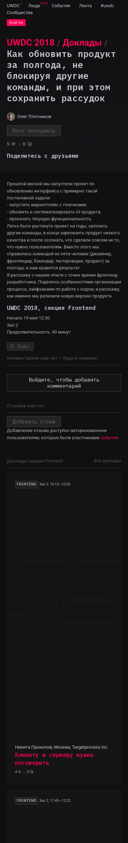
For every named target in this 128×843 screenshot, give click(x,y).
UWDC (13, 5)
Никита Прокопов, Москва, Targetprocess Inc (61, 747)
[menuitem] (13, 5)
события (109, 437)
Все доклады (107, 460)
